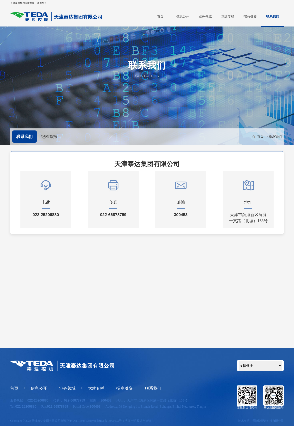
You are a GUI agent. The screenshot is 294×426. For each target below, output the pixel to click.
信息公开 (182, 16)
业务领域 (205, 16)
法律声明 (130, 420)
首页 (160, 16)
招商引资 (250, 16)
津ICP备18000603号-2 (110, 420)
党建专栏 (227, 16)
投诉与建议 (144, 420)
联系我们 (272, 16)
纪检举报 (49, 136)
